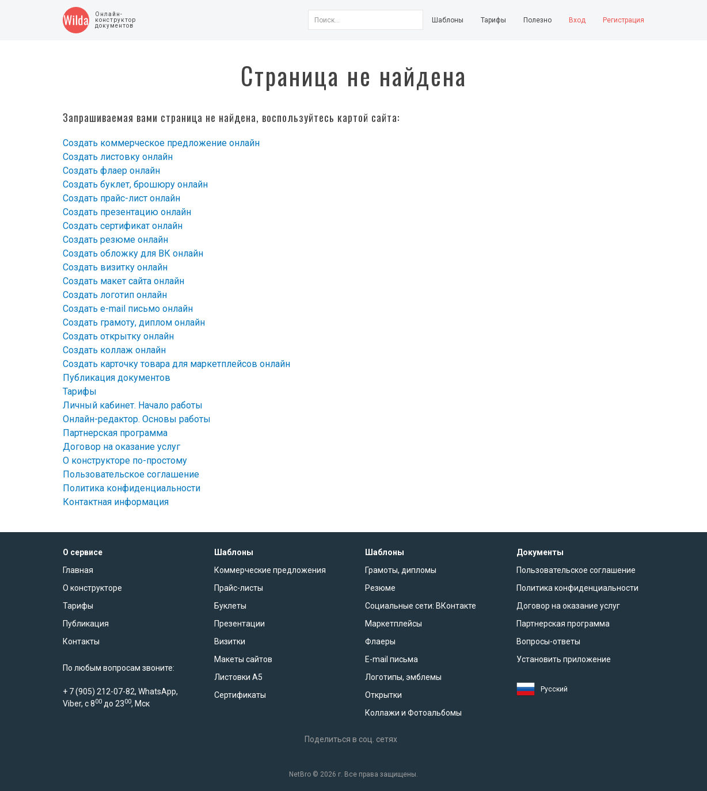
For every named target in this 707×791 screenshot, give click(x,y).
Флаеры (380, 641)
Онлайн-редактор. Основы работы (137, 419)
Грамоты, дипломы (400, 570)
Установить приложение (563, 659)
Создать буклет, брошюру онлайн (135, 184)
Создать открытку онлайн (118, 336)
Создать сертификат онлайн (123, 225)
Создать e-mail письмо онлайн (128, 308)
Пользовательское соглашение (131, 474)
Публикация (86, 623)
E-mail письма (391, 659)
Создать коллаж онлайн (114, 350)
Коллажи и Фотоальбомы (413, 712)
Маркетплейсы (393, 623)
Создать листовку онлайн (118, 156)
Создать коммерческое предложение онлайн (161, 142)
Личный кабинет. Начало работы (133, 405)
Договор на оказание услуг (121, 446)
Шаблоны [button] (447, 20)
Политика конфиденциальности (131, 488)
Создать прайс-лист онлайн (121, 198)
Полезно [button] (537, 20)
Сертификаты (240, 695)
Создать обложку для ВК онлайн (133, 253)
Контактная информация (116, 501)
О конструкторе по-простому (125, 460)
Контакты (81, 641)
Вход (577, 20)
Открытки (383, 695)
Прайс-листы (238, 588)
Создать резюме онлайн (115, 239)
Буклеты (230, 605)
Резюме (380, 588)
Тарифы (493, 20)
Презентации (239, 623)
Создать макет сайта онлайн (123, 281)
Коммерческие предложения (270, 570)
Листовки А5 (238, 677)
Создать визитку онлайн (115, 267)
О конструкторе (92, 588)
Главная (78, 570)
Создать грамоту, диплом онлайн (134, 322)
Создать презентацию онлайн (127, 212)
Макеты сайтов (243, 659)
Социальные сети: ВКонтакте (420, 605)
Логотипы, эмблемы (403, 677)
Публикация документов (116, 377)
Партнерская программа (115, 432)
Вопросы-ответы (548, 641)
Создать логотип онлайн (115, 294)
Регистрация (623, 20)
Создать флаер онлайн (111, 170)
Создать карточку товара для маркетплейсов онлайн (176, 363)
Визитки (229, 641)
